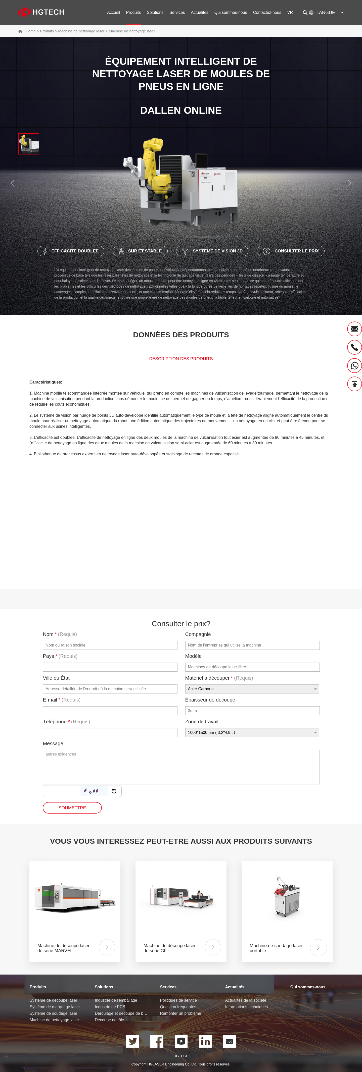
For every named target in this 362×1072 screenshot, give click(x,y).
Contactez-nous (267, 12)
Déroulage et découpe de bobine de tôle (121, 1014)
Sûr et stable (137, 251)
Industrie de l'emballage (116, 1001)
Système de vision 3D (215, 251)
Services (177, 12)
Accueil (113, 12)
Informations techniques (246, 1007)
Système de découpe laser (53, 1001)
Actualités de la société (245, 1001)
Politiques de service (178, 1001)
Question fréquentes (178, 1007)
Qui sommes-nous (230, 12)
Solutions (155, 12)
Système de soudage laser (53, 1014)
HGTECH (180, 1056)
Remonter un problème (180, 1014)
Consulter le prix (298, 251)
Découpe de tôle (109, 1020)
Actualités (199, 12)
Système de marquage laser (55, 1007)
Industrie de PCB (110, 1007)
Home (31, 31)
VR (290, 12)
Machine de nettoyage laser (81, 31)
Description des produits (181, 359)
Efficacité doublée (63, 251)
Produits (133, 12)
